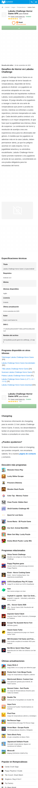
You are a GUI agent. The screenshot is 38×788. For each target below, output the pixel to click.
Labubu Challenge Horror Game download (17, 385)
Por (16, 16)
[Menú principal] (36, 2)
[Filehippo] (7, 2)
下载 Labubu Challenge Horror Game (15, 369)
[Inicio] (2, 7)
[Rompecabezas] (21, 7)
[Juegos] (13, 7)
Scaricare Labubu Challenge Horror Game (17, 372)
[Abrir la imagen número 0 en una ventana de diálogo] (17, 210)
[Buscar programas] (32, 2)
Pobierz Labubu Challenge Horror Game (16, 375)
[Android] (7, 7)
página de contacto (27, 454)
